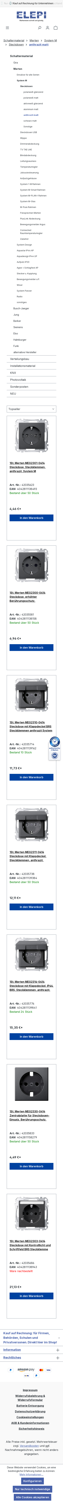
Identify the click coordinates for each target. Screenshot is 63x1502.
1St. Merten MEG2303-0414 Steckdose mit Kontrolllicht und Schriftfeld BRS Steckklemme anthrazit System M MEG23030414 (30, 1245)
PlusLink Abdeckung (30, 218)
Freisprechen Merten (30, 213)
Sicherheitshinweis (31, 1428)
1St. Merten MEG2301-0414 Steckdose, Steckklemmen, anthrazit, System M (28, 467)
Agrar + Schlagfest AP (27, 267)
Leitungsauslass (28, 161)
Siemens (18, 327)
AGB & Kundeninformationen (30, 1423)
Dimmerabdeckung (29, 144)
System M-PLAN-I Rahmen (33, 195)
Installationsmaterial (22, 366)
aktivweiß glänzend (33, 103)
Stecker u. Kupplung (27, 273)
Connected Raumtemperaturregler (31, 231)
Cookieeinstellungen (30, 1417)
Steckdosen (26, 86)
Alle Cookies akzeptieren (32, 1497)
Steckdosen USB (28, 132)
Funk (16, 346)
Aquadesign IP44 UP (27, 256)
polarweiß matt (31, 97)
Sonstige (28, 126)
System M (22, 80)
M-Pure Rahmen (28, 207)
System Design (24, 244)
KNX (13, 372)
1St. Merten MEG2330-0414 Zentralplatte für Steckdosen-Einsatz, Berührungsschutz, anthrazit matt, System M (29, 1115)
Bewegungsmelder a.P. (28, 279)
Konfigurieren (32, 1481)
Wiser (20, 285)
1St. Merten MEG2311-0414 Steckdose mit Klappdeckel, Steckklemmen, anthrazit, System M (28, 856)
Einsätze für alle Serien (28, 74)
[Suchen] (39, 27)
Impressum (30, 1390)
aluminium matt (31, 109)
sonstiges (22, 302)
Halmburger (19, 339)
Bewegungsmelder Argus (32, 224)
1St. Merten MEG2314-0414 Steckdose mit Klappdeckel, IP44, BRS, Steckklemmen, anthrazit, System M (31, 986)
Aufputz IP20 (23, 262)
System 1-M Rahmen (30, 184)
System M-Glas (27, 201)
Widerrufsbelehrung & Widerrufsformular (30, 1398)
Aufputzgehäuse (28, 178)
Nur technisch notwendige (32, 1489)
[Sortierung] (31, 409)
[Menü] (7, 27)
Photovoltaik (18, 379)
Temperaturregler (29, 167)
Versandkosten (29, 1445)
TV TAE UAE (26, 149)
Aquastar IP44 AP (25, 250)
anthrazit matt (31, 115)
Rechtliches (12, 1357)
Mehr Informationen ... (31, 1474)
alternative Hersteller (24, 352)
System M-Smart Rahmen (32, 190)
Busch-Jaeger (21, 308)
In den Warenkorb (31, 518)
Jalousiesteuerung (29, 172)
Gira (15, 62)
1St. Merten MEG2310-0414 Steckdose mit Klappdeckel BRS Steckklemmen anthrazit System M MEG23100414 (31, 726)
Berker (17, 320)
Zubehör (24, 239)
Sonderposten (19, 386)
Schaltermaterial (21, 56)
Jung (16, 314)
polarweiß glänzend (33, 92)
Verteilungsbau (19, 359)
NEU (13, 393)
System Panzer (24, 290)
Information (12, 1349)
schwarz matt (30, 121)
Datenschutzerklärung (30, 1411)
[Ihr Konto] (48, 27)
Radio (20, 296)
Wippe (23, 138)
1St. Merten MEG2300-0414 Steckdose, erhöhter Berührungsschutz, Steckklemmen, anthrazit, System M (27, 597)
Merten (17, 68)
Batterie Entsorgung (30, 1405)
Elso (15, 333)
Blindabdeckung (28, 155)
